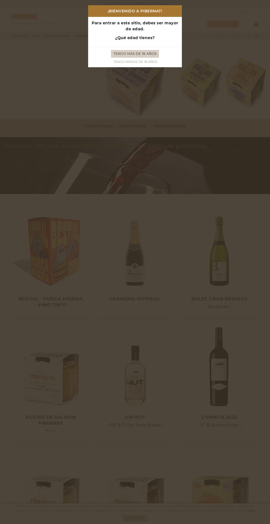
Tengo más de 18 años (135, 54)
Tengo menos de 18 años (135, 62)
